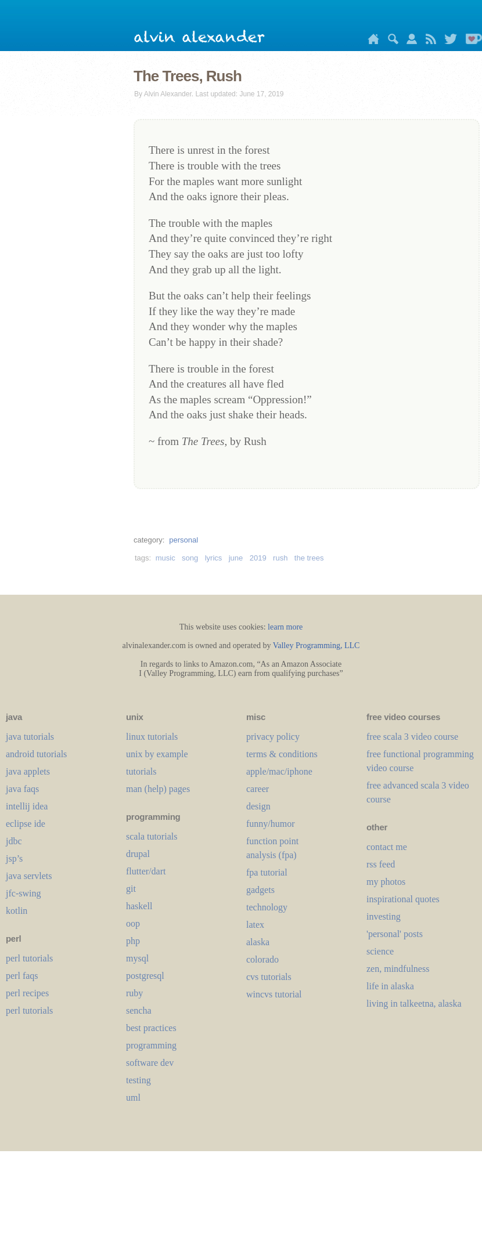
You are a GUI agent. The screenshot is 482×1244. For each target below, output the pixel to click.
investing (383, 916)
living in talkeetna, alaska (414, 1003)
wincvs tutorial (274, 994)
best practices (151, 1028)
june (236, 558)
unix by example (157, 754)
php (133, 941)
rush (280, 558)
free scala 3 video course (412, 737)
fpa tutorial (266, 872)
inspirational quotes (403, 899)
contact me (386, 847)
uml (133, 1097)
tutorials (141, 771)
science (380, 951)
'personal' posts (394, 934)
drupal (138, 854)
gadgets (260, 890)
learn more (285, 627)
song (190, 558)
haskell (139, 906)
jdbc (14, 841)
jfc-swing (23, 893)
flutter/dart (146, 871)
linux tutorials (152, 737)
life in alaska (390, 986)
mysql (137, 958)
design (258, 806)
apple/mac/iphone (279, 771)
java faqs (22, 789)
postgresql (145, 976)
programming (151, 1045)
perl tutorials (29, 958)
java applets (28, 771)
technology (266, 907)
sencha (139, 1010)
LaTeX (255, 925)
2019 (258, 558)
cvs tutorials (269, 977)
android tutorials (36, 754)
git (131, 889)
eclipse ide (25, 824)
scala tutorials (151, 836)
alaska (257, 942)
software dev (150, 1063)
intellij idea (27, 806)
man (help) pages (158, 789)
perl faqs (22, 976)
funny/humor (270, 824)
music (165, 558)
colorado (262, 959)
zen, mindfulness (397, 969)
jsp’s (14, 858)
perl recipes (27, 993)
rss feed (380, 864)
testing (138, 1080)
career (257, 789)
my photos (385, 882)
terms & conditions (282, 754)
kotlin (16, 911)
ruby (134, 993)
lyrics (213, 558)
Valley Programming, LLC (316, 645)
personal (183, 540)
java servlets (29, 876)
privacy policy (273, 737)
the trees (309, 558)
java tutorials (30, 737)
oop (133, 923)
